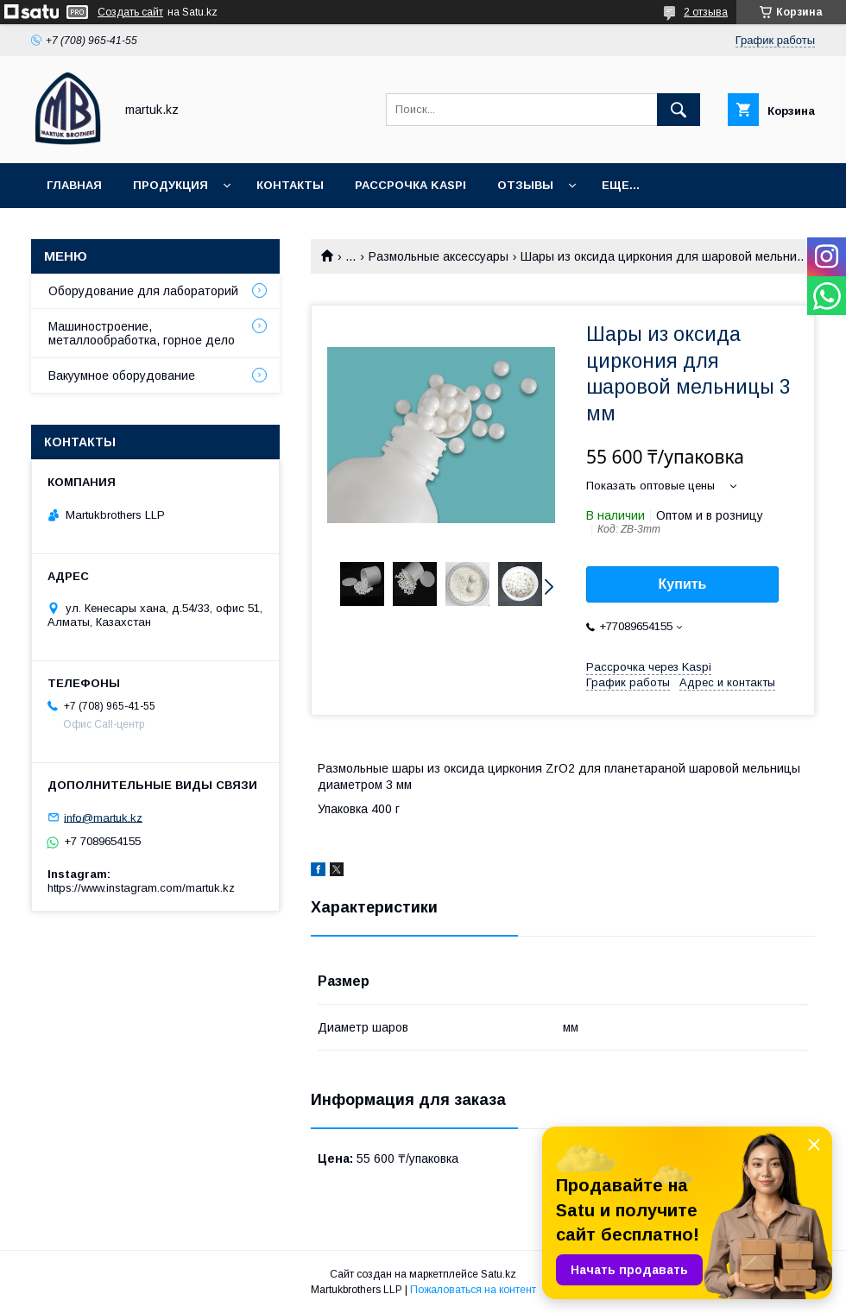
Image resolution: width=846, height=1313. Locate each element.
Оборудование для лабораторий (143, 291)
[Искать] (678, 109)
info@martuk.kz (103, 817)
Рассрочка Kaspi (410, 185)
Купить (683, 584)
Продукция (170, 185)
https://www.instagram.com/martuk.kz (141, 887)
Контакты (290, 185)
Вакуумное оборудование (121, 375)
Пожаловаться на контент (473, 1290)
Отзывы (525, 185)
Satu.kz (498, 1274)
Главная (74, 185)
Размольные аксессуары (438, 256)
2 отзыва (706, 12)
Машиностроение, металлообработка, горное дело (141, 333)
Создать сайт (130, 12)
